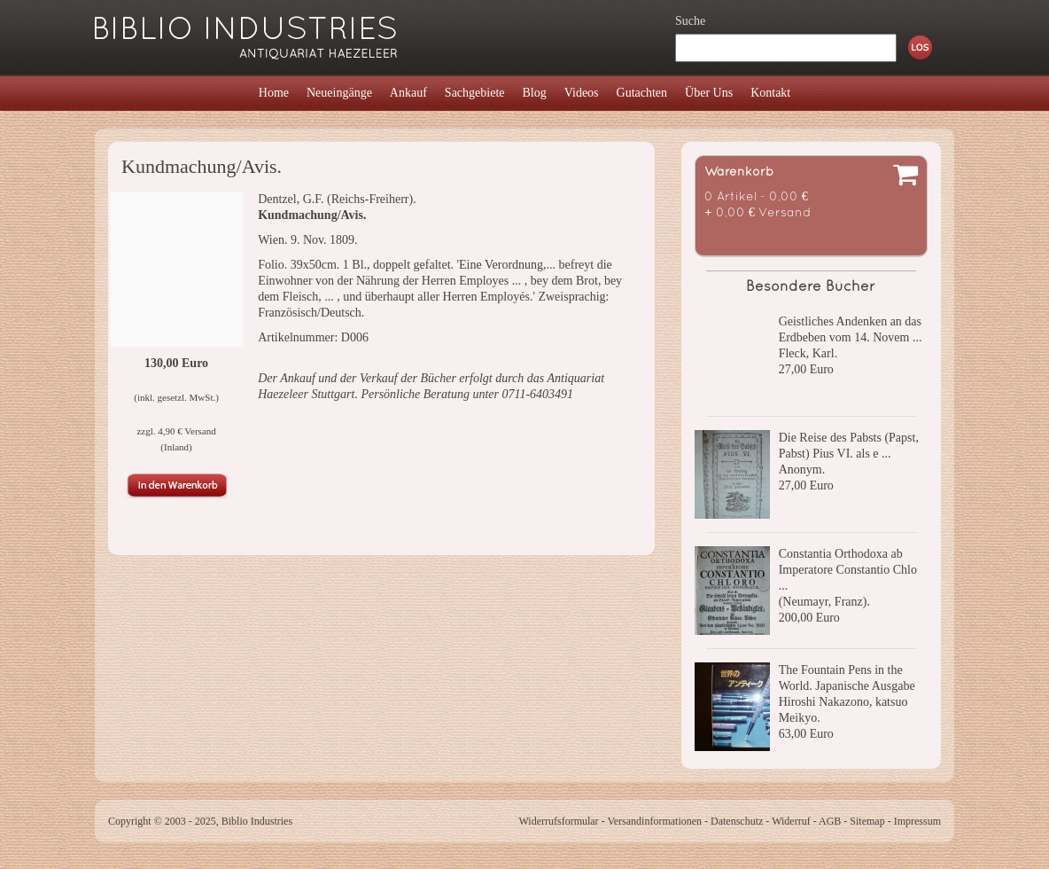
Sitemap (867, 821)
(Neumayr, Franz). (824, 601)
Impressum (917, 821)
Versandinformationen (654, 821)
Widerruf (791, 821)
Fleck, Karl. (808, 353)
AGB (830, 821)
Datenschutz (737, 821)
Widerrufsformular (558, 821)
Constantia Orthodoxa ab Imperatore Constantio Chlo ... (848, 569)
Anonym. (802, 469)
